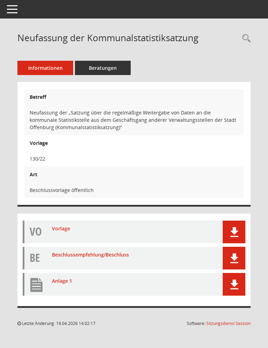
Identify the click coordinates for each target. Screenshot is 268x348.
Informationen (45, 68)
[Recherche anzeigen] (245, 38)
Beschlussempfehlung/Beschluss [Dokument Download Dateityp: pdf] (90, 254)
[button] (234, 232)
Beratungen (103, 68)
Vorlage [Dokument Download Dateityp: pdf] (61, 228)
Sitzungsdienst (228, 323)
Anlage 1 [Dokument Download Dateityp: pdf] (62, 280)
